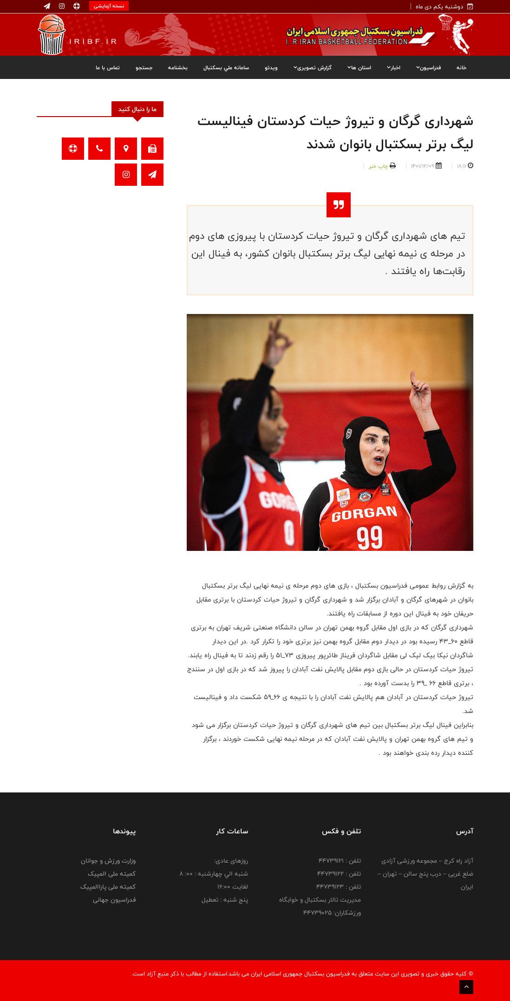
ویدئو (271, 67)
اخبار (393, 67)
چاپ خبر (378, 165)
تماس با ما (108, 67)
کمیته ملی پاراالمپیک (108, 886)
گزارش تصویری (313, 67)
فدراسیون (428, 67)
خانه (461, 67)
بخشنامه (178, 67)
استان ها (359, 67)
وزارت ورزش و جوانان (108, 860)
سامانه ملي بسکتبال (226, 67)
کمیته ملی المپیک (112, 873)
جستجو (144, 67)
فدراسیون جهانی (114, 899)
